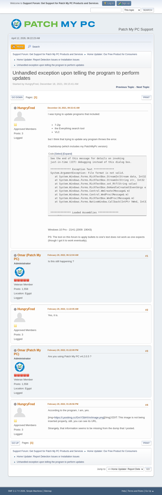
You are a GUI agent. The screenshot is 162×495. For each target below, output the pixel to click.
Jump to (101, 469)
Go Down (17, 97)
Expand (67, 153)
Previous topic (125, 87)
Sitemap (48, 491)
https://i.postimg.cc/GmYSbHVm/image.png (79, 417)
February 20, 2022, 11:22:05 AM (63, 309)
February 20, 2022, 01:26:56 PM (63, 404)
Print (146, 97)
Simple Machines (34, 491)
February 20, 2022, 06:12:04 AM (63, 255)
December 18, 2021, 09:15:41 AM (64, 108)
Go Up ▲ (149, 491)
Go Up (15, 443)
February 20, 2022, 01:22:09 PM (63, 350)
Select (58, 153)
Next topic (143, 87)
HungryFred (26, 108)
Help (124, 491)
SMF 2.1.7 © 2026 (16, 491)
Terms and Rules (135, 491)
